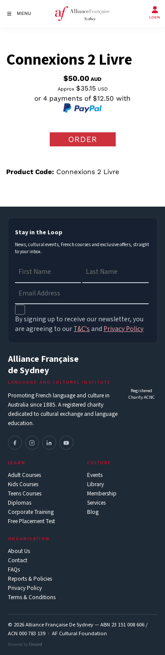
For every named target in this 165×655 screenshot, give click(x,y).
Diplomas (19, 503)
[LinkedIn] (49, 443)
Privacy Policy (25, 588)
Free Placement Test (31, 521)
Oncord (35, 644)
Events (95, 475)
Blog (93, 512)
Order (82, 139)
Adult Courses (24, 475)
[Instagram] (32, 443)
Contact (17, 560)
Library (95, 484)
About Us (19, 551)
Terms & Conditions (31, 597)
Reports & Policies (30, 579)
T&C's (81, 328)
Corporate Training (31, 512)
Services (96, 503)
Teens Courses (24, 494)
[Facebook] (15, 443)
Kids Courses (23, 484)
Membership (102, 494)
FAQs (14, 570)
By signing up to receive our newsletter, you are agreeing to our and (79, 324)
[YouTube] (66, 443)
